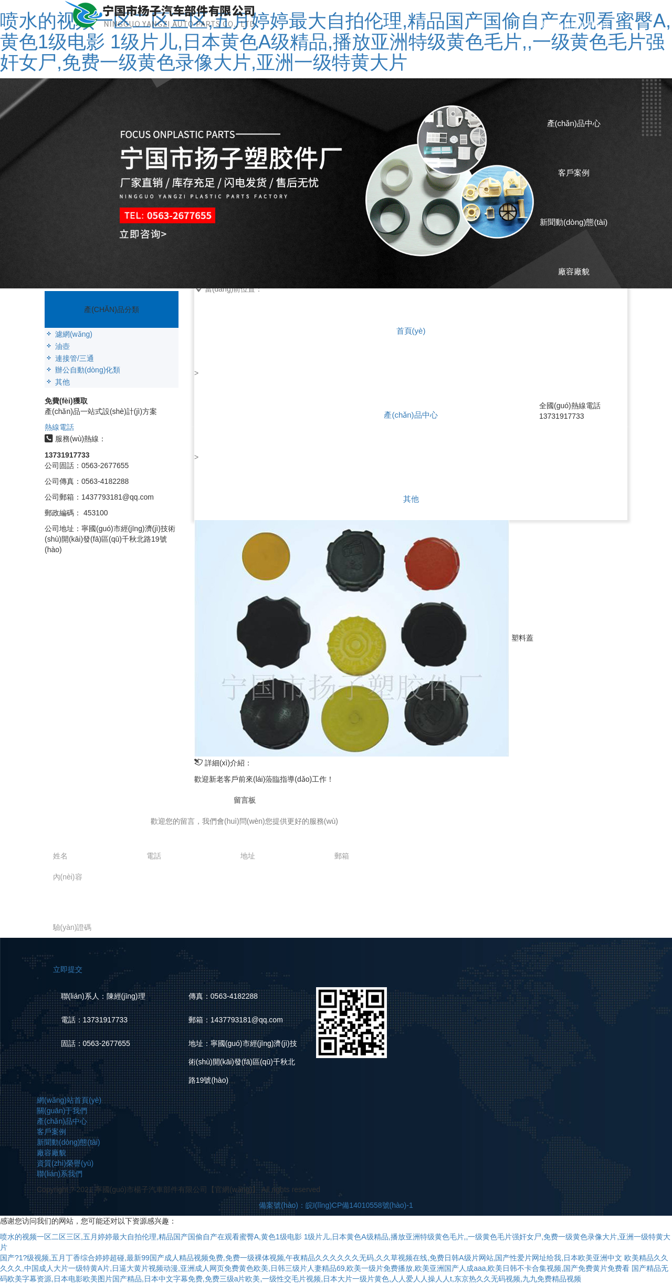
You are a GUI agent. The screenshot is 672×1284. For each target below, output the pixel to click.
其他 (411, 498)
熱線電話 (59, 427)
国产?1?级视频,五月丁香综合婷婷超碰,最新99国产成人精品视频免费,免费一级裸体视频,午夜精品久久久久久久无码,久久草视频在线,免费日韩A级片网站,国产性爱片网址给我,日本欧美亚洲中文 (311, 1258)
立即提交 (67, 969)
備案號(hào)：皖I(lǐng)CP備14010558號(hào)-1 (336, 1205)
